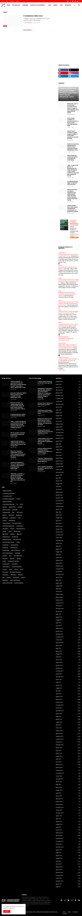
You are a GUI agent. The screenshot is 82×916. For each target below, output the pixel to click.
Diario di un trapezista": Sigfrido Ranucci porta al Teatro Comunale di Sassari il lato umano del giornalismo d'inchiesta (17, 454)
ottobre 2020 (68, 572)
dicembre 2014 (68, 770)
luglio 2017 (68, 682)
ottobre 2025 (68, 401)
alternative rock (17, 539)
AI (17, 504)
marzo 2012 (68, 864)
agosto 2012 (68, 850)
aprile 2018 (68, 657)
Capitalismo (13, 517)
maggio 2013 (68, 824)
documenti (5, 572)
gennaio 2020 (68, 597)
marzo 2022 (68, 523)
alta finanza (15, 536)
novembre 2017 (68, 671)
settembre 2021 (68, 540)
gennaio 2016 (68, 733)
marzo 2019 (68, 626)
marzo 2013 (68, 830)
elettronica (13, 574)
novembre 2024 (68, 432)
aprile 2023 (68, 486)
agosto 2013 (68, 816)
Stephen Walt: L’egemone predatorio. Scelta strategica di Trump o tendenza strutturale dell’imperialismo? (67, 346)
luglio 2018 (68, 648)
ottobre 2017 (68, 674)
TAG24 (60, 278)
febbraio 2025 (68, 424)
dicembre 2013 (68, 804)
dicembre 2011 (68, 872)
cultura (16, 569)
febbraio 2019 (68, 628)
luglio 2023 (68, 478)
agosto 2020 (68, 577)
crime (10, 569)
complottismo (6, 564)
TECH (61, 5)
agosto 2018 (68, 645)
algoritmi (19, 534)
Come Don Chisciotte (63, 357)
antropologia (6, 550)
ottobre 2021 (68, 537)
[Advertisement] (68, 35)
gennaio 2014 (68, 801)
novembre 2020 (68, 569)
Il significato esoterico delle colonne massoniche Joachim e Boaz (45, 412)
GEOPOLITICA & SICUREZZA (37, 5)
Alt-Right (20, 507)
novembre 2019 (68, 603)
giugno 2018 (68, 651)
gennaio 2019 (68, 631)
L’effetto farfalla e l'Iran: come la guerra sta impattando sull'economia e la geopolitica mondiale (72, 208)
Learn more (12, 908)
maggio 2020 (68, 586)
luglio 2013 (68, 819)
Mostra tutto (62, 370)
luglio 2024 (68, 444)
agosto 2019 (68, 611)
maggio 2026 (68, 381)
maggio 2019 (68, 620)
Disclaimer (12, 1)
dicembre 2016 (68, 702)
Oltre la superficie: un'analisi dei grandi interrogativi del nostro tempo (72, 158)
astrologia (17, 553)
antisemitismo (13, 547)
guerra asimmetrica (15, 580)
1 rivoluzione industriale (8, 493)
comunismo (15, 564)
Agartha (5, 507)
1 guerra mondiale (7, 490)
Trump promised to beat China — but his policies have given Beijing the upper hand (68, 326)
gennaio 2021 (68, 563)
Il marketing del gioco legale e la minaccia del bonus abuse (72, 183)
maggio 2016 (68, 722)
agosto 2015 (68, 748)
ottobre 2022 (68, 503)
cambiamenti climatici (13, 561)
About (7, 1)
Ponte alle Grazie (74, 234)
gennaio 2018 (68, 665)
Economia (25, 5)
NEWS (8, 5)
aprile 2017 (68, 691)
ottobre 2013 (68, 810)
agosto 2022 (68, 509)
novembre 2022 (68, 501)
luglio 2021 (68, 546)
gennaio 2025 (68, 427)
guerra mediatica (19, 583)
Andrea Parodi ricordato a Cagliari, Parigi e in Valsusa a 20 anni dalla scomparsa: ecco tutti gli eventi (72, 134)
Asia (13, 512)
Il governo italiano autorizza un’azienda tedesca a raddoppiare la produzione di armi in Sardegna (45, 451)
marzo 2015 (68, 762)
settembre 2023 (68, 472)
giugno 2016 (68, 719)
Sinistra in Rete (62, 343)
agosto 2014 (68, 782)
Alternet (60, 322)
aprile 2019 (68, 623)
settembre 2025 (68, 404)
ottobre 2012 (68, 844)
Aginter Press (12, 507)
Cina (19, 517)
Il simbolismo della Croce (33, 16)
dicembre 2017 (68, 668)
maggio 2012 (68, 858)
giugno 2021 (68, 549)
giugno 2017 (68, 685)
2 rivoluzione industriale (8, 499)
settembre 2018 (68, 643)
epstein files (16, 5)
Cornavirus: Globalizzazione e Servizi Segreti (74, 223)
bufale (4, 561)
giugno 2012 (68, 855)
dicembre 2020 (68, 566)
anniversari (5, 547)
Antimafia (14, 509)
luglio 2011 (68, 887)
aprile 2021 (68, 555)
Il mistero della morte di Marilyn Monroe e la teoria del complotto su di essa (45, 431)
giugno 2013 (68, 821)
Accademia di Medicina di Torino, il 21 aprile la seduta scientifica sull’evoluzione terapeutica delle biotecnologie (17, 465)
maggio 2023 (68, 484)
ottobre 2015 (68, 742)
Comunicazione (6, 523)
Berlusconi (11, 515)
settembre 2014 (68, 779)
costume (5, 569)
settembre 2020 (68, 574)
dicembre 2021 (68, 532)
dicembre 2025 (68, 396)
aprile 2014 (68, 793)
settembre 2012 (68, 847)
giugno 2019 (68, 617)
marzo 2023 (68, 489)
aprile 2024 (68, 452)
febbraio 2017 (68, 696)
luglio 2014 (68, 784)
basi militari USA (18, 555)
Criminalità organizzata (8, 526)
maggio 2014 (68, 790)
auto (10, 555)
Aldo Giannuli (73, 220)
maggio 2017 (68, 688)
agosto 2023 (68, 475)
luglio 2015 (68, 750)
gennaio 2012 (68, 870)
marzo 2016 (68, 728)
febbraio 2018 (68, 662)
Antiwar (60, 265)
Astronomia (20, 512)
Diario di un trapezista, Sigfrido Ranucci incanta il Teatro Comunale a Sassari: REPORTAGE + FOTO (73, 147)
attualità (5, 555)
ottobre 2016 (68, 708)
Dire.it (59, 310)
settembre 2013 (68, 813)
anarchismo (5, 545)
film (3, 577)
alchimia (12, 534)
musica (55, 5)
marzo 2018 (68, 660)
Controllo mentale (17, 523)
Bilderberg (5, 517)
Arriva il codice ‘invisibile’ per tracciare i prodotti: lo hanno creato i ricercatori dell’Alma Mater (72, 122)
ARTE (49, 5)
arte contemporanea (8, 553)
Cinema (4, 520)
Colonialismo (12, 520)
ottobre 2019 (68, 606)
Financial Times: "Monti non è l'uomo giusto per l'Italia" (45, 403)
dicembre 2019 (68, 600)
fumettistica (16, 577)
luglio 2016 (68, 716)
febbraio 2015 (68, 765)
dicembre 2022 (68, 498)
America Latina (6, 509)
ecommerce (5, 574)
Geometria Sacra (20, 528)
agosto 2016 (68, 713)
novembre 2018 (68, 637)
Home (3, 1)
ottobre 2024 (68, 435)
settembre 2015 (68, 745)
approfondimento (15, 550)
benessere (5, 558)
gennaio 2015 (68, 767)
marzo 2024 (68, 455)
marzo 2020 (68, 591)
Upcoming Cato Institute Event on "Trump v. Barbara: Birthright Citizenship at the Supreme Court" (68, 303)
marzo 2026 (68, 387)
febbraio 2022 (68, 526)
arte (23, 550)
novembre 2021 (68, 535)
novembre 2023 (68, 467)
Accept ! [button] (7, 911)
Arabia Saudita (6, 512)
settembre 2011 (68, 881)
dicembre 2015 (68, 736)
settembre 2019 (68, 608)
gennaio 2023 (68, 495)
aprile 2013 (68, 827)
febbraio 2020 (68, 594)
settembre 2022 (68, 506)
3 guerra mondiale (7, 501)
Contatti (17, 1)
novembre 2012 (68, 841)
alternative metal (7, 539)
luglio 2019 (68, 614)
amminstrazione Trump (8, 542)
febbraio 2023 (68, 492)
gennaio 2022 (68, 529)
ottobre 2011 (68, 878)
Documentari (19, 526)
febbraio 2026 (68, 390)
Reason (60, 300)
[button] (75, 5)
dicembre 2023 (68, 464)
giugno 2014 (68, 787)
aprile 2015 (68, 759)
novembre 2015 (68, 739)
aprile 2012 (68, 861)
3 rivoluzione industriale (8, 504)
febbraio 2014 (68, 799)
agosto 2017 (68, 679)
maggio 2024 (68, 450)
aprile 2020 (68, 589)
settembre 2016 (68, 711)
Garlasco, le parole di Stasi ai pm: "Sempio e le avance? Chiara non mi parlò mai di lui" (68, 281)
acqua (9, 531)
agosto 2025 (68, 407)
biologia (19, 558)
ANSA (59, 291)
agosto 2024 (68, 441)
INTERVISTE (68, 5)
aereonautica (17, 531)
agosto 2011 (68, 884)
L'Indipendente (62, 253)
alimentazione (6, 536)
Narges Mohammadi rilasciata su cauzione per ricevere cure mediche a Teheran (67, 294)
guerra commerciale (7, 583)
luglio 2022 (68, 512)
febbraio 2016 (68, 731)
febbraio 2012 (68, 867)
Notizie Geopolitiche (63, 336)
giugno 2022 (68, 515)
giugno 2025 (68, 413)
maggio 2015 (68, 756)
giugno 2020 (68, 583)
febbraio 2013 (68, 833)
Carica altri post (27, 30)
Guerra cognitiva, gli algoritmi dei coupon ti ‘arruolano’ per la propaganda (45, 468)
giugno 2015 (68, 753)
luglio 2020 (68, 580)
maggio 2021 (68, 552)
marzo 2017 (68, 694)
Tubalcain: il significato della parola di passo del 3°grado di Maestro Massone (45, 460)
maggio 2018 (68, 654)
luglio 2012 (68, 853)
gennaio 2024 (68, 461)
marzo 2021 (68, 557)
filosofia (9, 577)
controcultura (6, 566)
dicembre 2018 (68, 634)
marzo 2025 (68, 421)
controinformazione (17, 566)
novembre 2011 (68, 875)
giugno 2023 (68, 481)
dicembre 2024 (68, 430)
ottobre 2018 (68, 640)
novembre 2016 (68, 705)
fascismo (20, 574)
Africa (21, 504)
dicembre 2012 (68, 838)
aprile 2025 (68, 418)
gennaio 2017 (68, 699)
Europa (12, 528)
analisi (18, 542)
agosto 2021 (68, 543)
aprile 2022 (68, 521)
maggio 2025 (68, 415)
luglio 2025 (68, 410)
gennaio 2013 (68, 835)
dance (21, 569)
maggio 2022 (68, 518)
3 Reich (18, 499)
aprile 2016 (68, 725)
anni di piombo (14, 545)
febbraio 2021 (68, 560)
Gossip (4, 531)
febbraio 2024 (68, 458)
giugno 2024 (68, 447)
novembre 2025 (68, 398)
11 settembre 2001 (7, 496)
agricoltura (5, 534)
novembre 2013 (68, 807)
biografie (12, 558)
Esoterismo (5, 528)
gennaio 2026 (68, 393)
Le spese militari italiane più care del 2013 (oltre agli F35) (45, 382)
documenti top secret (15, 572)
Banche (4, 515)
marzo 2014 (68, 796)
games (23, 577)
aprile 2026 (68, 384)
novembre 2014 (68, 773)
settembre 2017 (68, 677)
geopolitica (5, 580)
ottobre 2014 (68, 776)
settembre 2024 (68, 438)
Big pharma (19, 515)
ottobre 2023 (68, 469)
